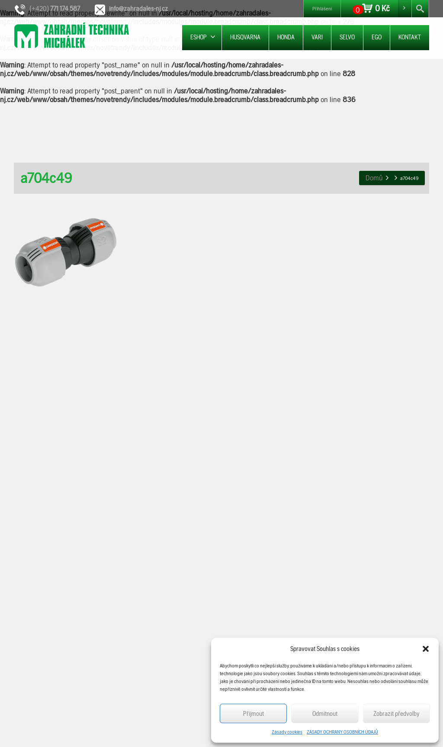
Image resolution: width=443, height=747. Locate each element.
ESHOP (202, 37)
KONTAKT (409, 37)
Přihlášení (322, 9)
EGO (377, 37)
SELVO (347, 37)
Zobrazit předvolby (396, 714)
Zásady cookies (287, 732)
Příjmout (253, 714)
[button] (425, 648)
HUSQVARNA (245, 37)
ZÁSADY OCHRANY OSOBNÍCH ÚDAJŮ (342, 732)
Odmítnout (324, 714)
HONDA (286, 37)
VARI (317, 37)
